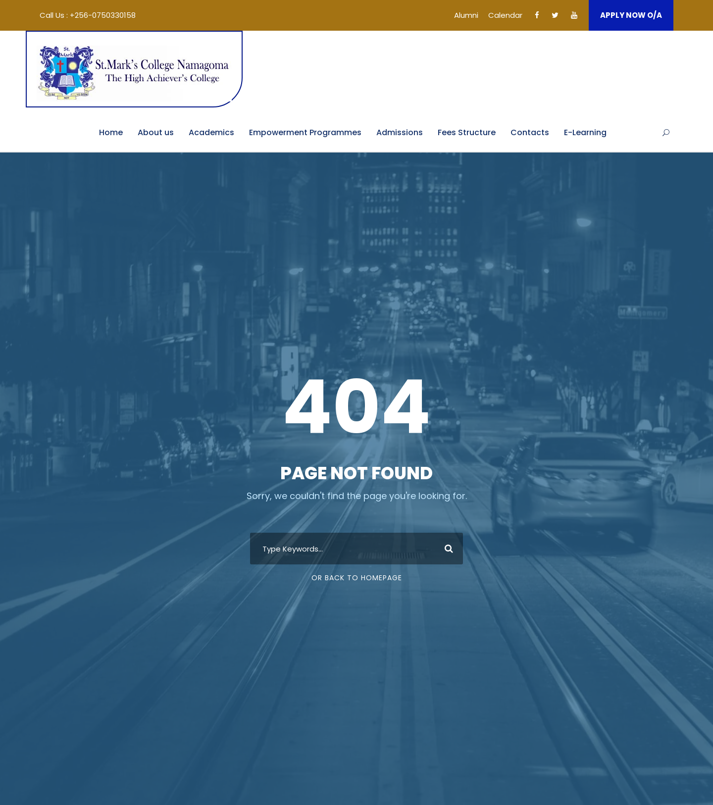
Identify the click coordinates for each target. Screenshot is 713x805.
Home (111, 132)
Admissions (399, 132)
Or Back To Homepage (356, 578)
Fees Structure (467, 132)
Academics (211, 132)
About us (156, 132)
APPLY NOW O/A (631, 15)
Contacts (529, 132)
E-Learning (585, 132)
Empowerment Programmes (305, 132)
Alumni (466, 15)
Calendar (505, 15)
